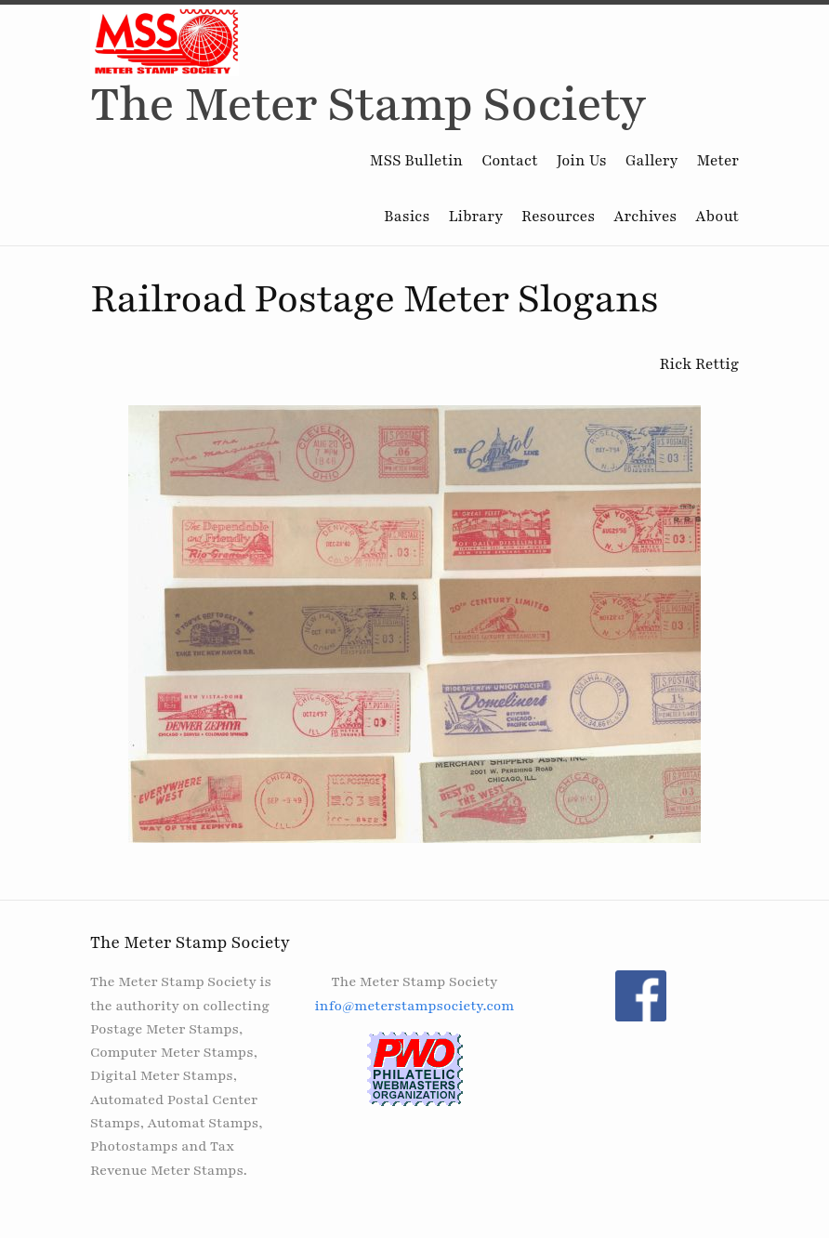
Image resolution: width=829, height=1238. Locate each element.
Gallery (651, 161)
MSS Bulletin (416, 161)
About (717, 216)
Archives (645, 216)
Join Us (582, 161)
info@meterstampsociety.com (414, 1005)
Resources (558, 216)
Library (475, 216)
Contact (509, 161)
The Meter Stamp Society (368, 104)
